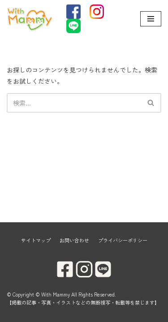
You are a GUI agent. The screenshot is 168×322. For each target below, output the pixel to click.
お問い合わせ (74, 240)
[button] (150, 102)
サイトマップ (36, 240)
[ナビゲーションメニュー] (150, 18)
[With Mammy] (30, 18)
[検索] (74, 103)
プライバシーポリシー (122, 240)
